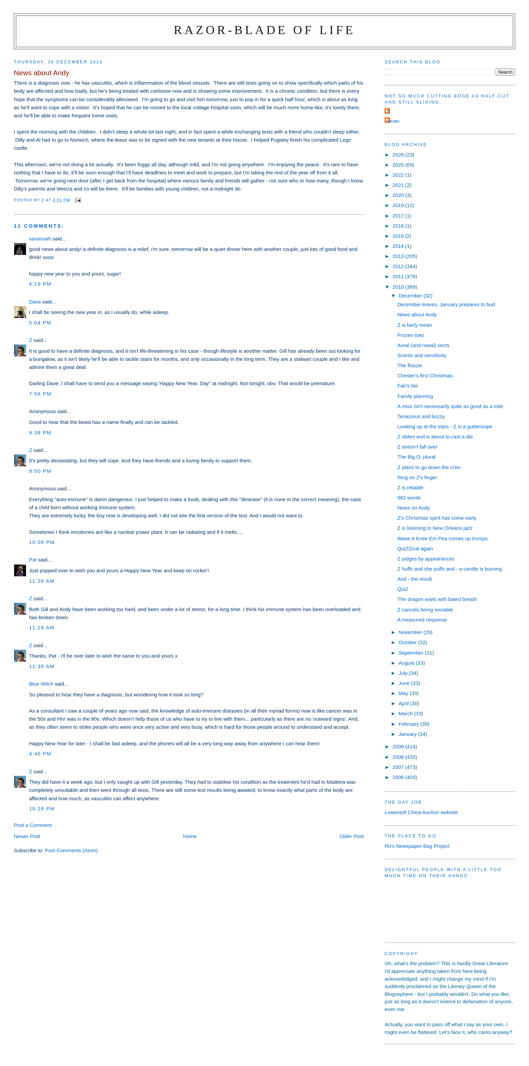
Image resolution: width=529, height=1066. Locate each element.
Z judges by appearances (425, 558)
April (404, 703)
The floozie (409, 365)
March (406, 713)
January (408, 734)
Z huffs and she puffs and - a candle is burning (449, 569)
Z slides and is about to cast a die (435, 436)
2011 (398, 276)
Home (190, 836)
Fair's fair (407, 385)
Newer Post (27, 836)
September (411, 653)
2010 (398, 287)
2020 (398, 195)
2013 (398, 256)
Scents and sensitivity (421, 355)
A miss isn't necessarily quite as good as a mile (450, 406)
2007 (398, 767)
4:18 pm (40, 284)
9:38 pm (40, 432)
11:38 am (42, 666)
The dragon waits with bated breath (437, 599)
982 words (409, 497)
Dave (35, 302)
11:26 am (42, 581)
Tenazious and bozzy (421, 416)
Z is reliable (410, 487)
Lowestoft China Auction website (421, 812)
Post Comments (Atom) (71, 850)
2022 (398, 175)
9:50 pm (40, 471)
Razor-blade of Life (264, 30)
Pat (33, 560)
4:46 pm (40, 753)
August (407, 663)
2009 (398, 746)
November (410, 632)
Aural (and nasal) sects (423, 345)
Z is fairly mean (414, 325)
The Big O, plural (416, 457)
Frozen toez (410, 335)
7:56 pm (40, 394)
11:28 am (42, 627)
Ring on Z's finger (417, 477)
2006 (398, 777)
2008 (398, 757)
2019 (398, 205)
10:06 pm (42, 542)
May (404, 693)
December (410, 295)
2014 (398, 246)
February (409, 724)
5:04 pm (40, 322)
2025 (398, 165)
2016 (398, 226)
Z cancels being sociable (425, 609)
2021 (398, 185)
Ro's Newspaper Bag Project (417, 846)
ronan (392, 121)
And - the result (414, 579)
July (403, 673)
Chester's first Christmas (425, 375)
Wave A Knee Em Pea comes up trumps (442, 538)
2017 (398, 216)
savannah (40, 238)
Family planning (415, 396)
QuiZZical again (415, 548)
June (404, 683)
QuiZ (403, 589)
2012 (398, 266)
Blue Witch (41, 684)
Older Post (352, 836)
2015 (398, 236)
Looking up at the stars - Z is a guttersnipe (445, 426)
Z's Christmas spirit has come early (436, 518)
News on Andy (413, 508)
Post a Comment (33, 825)
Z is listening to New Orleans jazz (435, 528)
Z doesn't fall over (417, 447)
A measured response (422, 620)
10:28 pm (42, 808)
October (408, 642)
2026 (398, 154)
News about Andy (417, 314)
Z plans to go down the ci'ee (429, 467)
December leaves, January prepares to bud (446, 304)
